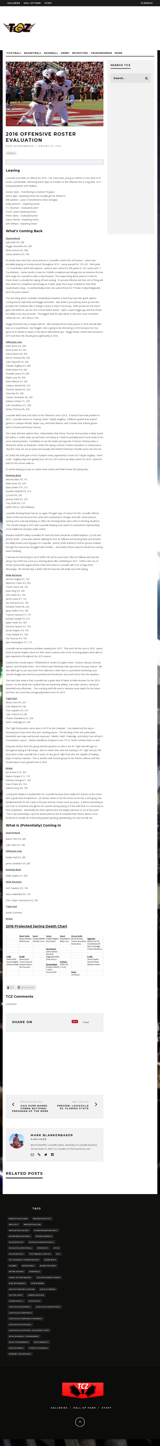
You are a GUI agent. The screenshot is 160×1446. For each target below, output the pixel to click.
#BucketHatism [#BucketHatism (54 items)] (32, 1225)
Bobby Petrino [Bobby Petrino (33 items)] (48, 1268)
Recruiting (80, 53)
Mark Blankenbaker (20, 146)
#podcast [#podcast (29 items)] (43, 1250)
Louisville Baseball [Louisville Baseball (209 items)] (20, 1311)
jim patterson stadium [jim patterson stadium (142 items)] (22, 1293)
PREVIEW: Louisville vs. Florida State (73, 1107)
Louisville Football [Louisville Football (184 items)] (20, 1330)
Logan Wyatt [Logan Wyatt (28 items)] (16, 1305)
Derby (65, 53)
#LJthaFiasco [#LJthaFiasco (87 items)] (16, 1244)
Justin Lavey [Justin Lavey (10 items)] (15, 1299)
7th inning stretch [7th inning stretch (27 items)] (40, 1256)
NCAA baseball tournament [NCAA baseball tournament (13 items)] (24, 1342)
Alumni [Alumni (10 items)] (13, 1268)
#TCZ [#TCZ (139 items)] (56, 1250)
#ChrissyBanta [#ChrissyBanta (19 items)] (44, 1237)
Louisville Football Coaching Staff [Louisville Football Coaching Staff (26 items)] (29, 1336)
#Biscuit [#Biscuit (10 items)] (13, 1225)
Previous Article (31, 1102)
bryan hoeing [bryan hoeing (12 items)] (16, 1274)
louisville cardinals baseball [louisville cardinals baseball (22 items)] (25, 1323)
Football (14, 53)
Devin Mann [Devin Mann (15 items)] (37, 1287)
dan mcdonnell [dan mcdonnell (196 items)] (17, 1287)
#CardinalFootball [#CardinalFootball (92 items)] (19, 1237)
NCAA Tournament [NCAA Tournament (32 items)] (19, 1348)
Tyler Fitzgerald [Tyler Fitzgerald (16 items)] (38, 1354)
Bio (12, 988)
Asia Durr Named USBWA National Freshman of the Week (30, 1109)
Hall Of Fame (32, 3)
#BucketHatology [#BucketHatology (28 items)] (19, 1231)
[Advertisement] (100, 28)
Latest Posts (27, 988)
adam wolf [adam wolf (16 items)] (50, 1262)
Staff (48, 3)
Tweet (86, 1022)
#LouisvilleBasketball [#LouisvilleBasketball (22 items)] (41, 1244)
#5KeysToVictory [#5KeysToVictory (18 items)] (18, 1219)
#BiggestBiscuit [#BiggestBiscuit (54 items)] (42, 1219)
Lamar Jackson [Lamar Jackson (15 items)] (36, 1299)
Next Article (80, 1102)
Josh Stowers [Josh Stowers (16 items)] (47, 1293)
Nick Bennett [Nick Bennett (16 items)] (41, 1348)
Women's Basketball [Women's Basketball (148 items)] (20, 1360)
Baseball (51, 53)
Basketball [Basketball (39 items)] (28, 1268)
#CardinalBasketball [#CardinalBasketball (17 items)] (46, 1231)
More (118, 53)
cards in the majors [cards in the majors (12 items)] (20, 1280)
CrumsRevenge (101, 53)
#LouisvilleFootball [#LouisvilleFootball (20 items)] (20, 1250)
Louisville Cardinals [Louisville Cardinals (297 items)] (20, 1317)
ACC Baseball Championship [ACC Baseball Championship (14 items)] (24, 1262)
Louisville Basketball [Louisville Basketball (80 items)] (48, 1311)
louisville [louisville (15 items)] (34, 1305)
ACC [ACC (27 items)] (58, 1256)
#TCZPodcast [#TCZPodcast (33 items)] (16, 1256)
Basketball (33, 53)
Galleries (13, 3)
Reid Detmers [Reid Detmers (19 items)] (16, 1354)
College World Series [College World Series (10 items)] (48, 1280)
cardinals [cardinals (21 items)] (34, 1274)
